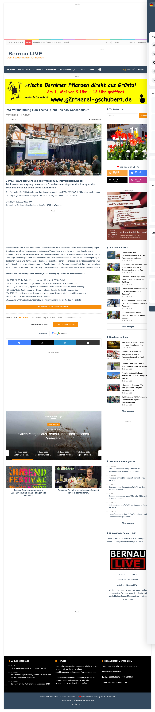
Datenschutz (118, 42)
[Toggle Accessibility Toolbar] (150, 7)
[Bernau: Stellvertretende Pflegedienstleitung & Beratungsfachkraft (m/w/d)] (113, 354)
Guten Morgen (53, 424)
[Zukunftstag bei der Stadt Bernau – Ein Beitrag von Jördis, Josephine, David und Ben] (113, 267)
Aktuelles (37, 69)
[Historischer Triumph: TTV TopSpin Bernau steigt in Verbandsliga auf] (113, 387)
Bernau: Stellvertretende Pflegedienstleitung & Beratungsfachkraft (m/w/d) (133, 354)
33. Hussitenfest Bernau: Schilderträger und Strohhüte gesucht (133, 315)
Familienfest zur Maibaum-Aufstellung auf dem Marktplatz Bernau (134, 375)
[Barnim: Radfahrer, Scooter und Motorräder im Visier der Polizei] (113, 366)
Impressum (142, 42)
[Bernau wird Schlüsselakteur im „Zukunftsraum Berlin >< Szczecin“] (113, 291)
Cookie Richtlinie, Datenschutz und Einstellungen (77, 701)
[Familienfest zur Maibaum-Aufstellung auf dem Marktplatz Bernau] (113, 375)
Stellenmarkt (51, 69)
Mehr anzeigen (128, 327)
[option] (53, 435)
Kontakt (83, 69)
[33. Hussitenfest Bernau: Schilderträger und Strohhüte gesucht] (113, 315)
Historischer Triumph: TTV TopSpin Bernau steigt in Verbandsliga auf (132, 387)
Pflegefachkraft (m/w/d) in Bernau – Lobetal (51, 42)
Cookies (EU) (130, 42)
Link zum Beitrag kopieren (65, 324)
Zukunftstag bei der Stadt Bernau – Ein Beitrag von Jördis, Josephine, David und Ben (135, 267)
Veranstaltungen (68, 69)
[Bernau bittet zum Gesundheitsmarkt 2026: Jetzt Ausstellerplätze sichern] (113, 255)
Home (11, 69)
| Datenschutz (110, 697)
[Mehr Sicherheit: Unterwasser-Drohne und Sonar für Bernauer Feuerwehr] (113, 303)
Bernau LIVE (23, 69)
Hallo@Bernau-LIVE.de (130, 585)
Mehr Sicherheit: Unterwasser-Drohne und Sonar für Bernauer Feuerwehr (134, 303)
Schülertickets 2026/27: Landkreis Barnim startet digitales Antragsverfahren (135, 399)
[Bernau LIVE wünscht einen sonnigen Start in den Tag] (113, 345)
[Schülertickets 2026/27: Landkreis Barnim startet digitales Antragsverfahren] (113, 399)
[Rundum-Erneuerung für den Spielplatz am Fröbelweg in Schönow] (113, 279)
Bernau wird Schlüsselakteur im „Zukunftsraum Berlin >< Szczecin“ (134, 291)
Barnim (26, 317)
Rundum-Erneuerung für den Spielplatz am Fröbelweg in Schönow (133, 279)
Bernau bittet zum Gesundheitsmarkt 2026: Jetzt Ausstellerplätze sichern (134, 255)
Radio (91, 69)
